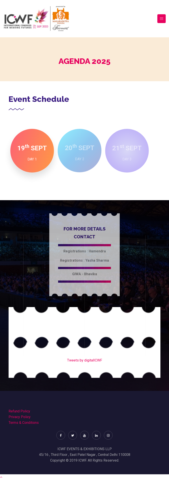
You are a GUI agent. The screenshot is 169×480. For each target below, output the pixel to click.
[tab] (32, 151)
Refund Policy (19, 411)
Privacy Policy (20, 417)
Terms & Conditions (24, 423)
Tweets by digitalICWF (84, 360)
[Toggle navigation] (161, 18)
